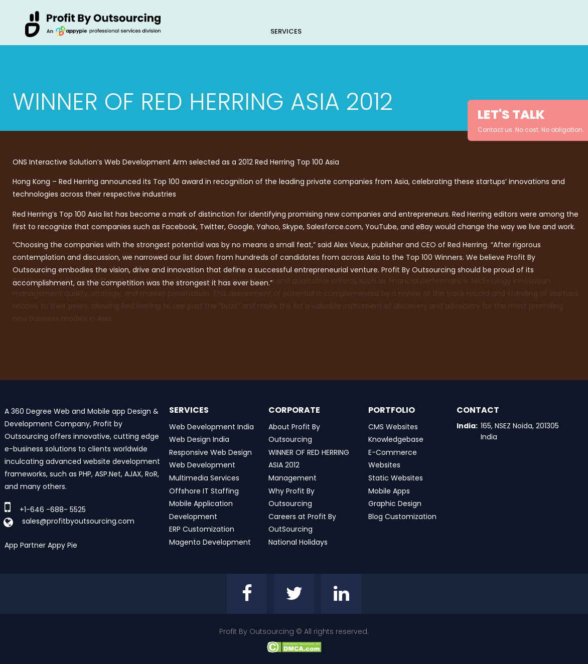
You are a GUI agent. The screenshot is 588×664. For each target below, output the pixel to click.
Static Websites (395, 478)
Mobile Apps (389, 491)
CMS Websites (393, 427)
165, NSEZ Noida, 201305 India (520, 431)
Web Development (202, 465)
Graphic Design (394, 504)
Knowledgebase (395, 439)
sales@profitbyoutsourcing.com (78, 521)
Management (292, 478)
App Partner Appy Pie (41, 545)
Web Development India (211, 427)
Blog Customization (402, 517)
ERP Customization (201, 529)
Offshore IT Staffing (204, 491)
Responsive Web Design (210, 452)
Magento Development (210, 542)
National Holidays (298, 542)
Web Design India (199, 439)
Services (286, 31)
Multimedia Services (204, 478)
